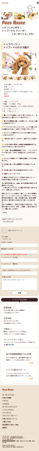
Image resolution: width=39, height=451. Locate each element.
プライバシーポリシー (9, 416)
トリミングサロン (8, 410)
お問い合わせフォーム (9, 419)
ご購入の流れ (6, 422)
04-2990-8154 (8, 221)
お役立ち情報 (6, 398)
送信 (19, 293)
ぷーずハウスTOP (8, 395)
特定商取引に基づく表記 (10, 425)
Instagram (5, 404)
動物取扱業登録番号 (8, 441)
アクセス (5, 401)
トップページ (10, 44)
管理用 (4, 428)
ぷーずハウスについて (9, 407)
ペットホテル (6, 413)
